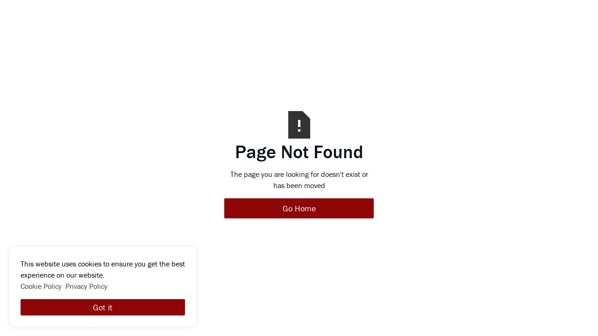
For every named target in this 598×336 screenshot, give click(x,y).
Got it (103, 307)
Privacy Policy (86, 286)
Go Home (299, 208)
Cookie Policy (41, 286)
